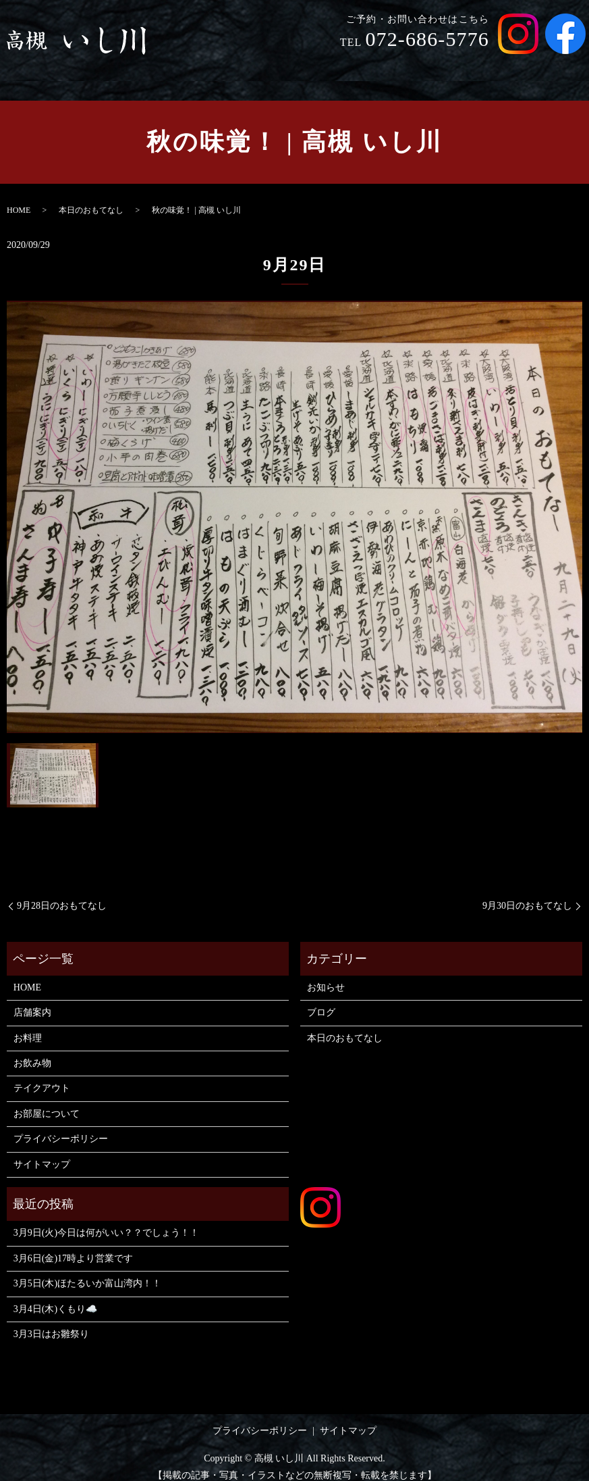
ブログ (321, 1000)
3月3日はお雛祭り (51, 1321)
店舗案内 (272, 66)
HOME (217, 66)
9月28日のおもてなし (62, 893)
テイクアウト (451, 66)
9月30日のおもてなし (527, 893)
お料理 (327, 66)
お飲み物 (382, 66)
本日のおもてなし (91, 197)
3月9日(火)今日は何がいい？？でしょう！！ (106, 1220)
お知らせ (326, 975)
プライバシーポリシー (60, 1126)
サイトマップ (41, 1152)
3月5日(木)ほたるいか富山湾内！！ (87, 1270)
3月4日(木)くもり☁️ (55, 1296)
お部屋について (537, 66)
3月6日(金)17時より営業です (73, 1245)
